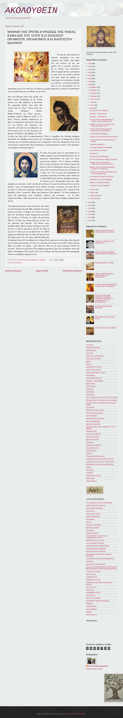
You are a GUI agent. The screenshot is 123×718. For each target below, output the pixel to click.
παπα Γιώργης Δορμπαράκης (98, 666)
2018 (90, 202)
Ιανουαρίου (93, 198)
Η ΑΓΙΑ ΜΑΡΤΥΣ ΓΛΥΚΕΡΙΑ (98, 150)
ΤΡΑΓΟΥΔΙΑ (90, 470)
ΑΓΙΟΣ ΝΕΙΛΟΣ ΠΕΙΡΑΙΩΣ (94, 508)
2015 (90, 208)
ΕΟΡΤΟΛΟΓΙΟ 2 (91, 386)
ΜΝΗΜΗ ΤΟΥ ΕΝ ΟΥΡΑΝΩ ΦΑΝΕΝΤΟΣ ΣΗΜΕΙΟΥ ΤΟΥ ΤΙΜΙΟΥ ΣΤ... (102, 168)
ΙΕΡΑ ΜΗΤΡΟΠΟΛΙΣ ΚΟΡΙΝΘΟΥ (96, 549)
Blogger (82, 714)
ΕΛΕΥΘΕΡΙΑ (90, 530)
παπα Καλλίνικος (91, 587)
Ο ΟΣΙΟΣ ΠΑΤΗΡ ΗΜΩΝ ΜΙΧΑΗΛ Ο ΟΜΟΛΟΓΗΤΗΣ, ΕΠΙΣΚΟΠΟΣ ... (101, 129)
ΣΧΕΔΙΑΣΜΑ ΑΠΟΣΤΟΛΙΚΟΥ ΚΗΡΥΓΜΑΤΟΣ (100, 462)
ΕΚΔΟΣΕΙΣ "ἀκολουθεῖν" (93, 525)
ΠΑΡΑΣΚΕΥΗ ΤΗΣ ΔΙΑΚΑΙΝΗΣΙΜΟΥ (101, 179)
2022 (90, 75)
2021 (90, 78)
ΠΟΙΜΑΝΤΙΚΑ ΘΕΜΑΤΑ (93, 445)
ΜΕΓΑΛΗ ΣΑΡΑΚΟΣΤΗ (93, 424)
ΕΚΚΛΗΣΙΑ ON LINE (92, 528)
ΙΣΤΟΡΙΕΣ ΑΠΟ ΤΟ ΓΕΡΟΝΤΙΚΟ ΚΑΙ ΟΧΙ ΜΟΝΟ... (102, 400)
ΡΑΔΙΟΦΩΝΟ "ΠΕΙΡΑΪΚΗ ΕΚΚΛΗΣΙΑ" (98, 601)
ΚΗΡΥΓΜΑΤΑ (90, 407)
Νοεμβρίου (93, 90)
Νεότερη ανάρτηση (13, 271)
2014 (90, 211)
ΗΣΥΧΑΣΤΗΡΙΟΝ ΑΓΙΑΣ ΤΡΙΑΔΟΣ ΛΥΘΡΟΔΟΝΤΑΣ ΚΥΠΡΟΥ (97, 536)
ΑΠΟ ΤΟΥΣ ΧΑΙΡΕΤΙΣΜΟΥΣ (95, 356)
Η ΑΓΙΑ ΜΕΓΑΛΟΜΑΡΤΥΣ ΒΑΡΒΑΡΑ (101, 147)
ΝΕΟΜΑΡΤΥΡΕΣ (91, 431)
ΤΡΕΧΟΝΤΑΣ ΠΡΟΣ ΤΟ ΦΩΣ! (104, 263)
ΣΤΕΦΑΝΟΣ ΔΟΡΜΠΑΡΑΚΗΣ (95, 456)
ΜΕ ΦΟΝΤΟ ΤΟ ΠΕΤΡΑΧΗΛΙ (95, 418)
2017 (90, 205)
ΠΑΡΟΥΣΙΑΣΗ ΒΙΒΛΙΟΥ (93, 434)
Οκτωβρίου (93, 93)
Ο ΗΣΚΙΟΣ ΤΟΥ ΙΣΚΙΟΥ (93, 571)
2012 (90, 217)
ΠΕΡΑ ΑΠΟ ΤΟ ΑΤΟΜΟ (93, 598)
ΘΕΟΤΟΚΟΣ (90, 392)
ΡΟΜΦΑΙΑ (89, 603)
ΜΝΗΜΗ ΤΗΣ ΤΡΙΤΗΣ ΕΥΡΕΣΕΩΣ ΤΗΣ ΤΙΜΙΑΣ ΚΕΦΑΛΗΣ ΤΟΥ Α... (102, 125)
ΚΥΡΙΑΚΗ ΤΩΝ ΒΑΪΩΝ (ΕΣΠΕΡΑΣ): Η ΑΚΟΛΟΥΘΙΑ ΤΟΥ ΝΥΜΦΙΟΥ (106, 285)
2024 (90, 69)
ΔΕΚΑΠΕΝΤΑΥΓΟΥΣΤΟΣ (94, 367)
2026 (90, 63)
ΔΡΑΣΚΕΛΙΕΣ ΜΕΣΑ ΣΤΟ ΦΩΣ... (96, 372)
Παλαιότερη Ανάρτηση (72, 271)
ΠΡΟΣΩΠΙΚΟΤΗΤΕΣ (92, 448)
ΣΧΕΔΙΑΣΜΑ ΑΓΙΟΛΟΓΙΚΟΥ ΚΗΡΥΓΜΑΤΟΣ (99, 459)
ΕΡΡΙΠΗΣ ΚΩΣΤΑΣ (92, 533)
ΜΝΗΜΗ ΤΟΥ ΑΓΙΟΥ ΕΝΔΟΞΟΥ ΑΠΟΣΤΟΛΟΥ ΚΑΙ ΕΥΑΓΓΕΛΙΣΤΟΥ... (102, 163)
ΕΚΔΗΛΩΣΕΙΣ (90, 375)
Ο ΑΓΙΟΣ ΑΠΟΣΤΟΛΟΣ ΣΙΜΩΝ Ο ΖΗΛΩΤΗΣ (103, 159)
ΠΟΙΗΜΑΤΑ (89, 442)
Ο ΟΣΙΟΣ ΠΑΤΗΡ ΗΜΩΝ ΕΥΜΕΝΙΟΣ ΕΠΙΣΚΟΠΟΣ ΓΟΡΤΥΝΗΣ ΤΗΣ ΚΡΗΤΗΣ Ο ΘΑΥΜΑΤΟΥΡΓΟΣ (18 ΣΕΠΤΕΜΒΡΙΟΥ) (104, 299)
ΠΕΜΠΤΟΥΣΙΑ (90, 595)
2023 (90, 72)
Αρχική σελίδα (42, 271)
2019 (90, 84)
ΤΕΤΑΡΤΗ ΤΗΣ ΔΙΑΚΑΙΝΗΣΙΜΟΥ (100, 185)
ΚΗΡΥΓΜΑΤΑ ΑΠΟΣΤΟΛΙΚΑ (95, 410)
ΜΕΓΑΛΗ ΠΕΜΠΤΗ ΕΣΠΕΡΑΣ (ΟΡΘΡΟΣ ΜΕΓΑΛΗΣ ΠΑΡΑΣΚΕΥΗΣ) (104, 275)
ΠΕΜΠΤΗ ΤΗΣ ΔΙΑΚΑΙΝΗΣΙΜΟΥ (100, 182)
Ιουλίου (92, 102)
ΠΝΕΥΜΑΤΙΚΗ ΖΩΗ (92, 439)
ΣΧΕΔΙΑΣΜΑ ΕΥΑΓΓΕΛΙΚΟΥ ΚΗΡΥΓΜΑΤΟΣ (100, 464)
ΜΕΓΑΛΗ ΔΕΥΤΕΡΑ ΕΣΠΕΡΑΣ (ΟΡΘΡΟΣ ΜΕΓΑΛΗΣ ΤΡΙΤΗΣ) (104, 231)
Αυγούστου (93, 99)
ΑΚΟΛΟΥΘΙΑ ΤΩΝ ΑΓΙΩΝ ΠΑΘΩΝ (105, 328)
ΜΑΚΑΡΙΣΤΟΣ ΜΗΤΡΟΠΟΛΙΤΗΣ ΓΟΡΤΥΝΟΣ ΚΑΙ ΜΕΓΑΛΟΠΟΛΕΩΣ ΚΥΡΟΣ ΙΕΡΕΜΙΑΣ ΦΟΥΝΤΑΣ (101, 568)
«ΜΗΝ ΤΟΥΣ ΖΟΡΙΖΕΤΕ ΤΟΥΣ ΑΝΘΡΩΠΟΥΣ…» (104, 242)
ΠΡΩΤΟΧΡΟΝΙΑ (91, 451)
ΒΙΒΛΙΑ (88, 361)
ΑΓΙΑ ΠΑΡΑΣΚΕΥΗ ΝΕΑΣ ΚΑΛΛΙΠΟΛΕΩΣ (99, 503)
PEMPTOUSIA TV (91, 615)
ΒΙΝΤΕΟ (88, 364)
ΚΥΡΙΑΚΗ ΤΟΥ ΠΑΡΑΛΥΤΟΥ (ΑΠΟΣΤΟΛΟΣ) (104, 137)
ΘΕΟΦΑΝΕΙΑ (90, 395)
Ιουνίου (92, 105)
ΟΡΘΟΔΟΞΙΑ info (91, 577)
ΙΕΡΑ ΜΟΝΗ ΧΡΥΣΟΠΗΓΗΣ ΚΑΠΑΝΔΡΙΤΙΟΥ (100, 559)
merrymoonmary (70, 714)
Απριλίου (93, 189)
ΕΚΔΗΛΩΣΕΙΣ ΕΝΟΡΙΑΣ (94, 378)
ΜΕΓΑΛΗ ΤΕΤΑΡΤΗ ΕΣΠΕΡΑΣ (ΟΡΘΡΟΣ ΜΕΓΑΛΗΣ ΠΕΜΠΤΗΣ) (105, 253)
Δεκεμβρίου (93, 87)
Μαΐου (92, 108)
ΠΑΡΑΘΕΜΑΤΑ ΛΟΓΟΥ (93, 592)
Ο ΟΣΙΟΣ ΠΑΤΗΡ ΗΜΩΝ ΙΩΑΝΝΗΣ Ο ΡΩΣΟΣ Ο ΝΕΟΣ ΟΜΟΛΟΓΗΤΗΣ (101, 120)
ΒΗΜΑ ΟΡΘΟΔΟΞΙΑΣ (93, 516)
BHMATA (89, 612)
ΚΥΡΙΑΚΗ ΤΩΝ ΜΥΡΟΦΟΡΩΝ (99, 156)
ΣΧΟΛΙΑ (88, 467)
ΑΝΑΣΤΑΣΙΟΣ (90, 511)
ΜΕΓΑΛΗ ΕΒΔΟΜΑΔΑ (93, 421)
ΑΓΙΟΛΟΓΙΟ (90, 345)
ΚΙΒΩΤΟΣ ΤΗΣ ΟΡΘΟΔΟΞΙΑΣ (95, 564)
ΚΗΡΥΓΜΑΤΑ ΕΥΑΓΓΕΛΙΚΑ (94, 413)
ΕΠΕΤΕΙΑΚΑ (90, 389)
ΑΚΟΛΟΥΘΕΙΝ (31, 11)
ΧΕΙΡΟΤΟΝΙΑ (90, 478)
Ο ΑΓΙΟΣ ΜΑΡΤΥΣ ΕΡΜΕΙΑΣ (99, 110)
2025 (90, 66)
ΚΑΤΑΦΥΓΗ (89, 561)
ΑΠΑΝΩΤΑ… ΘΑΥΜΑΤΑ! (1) (98, 117)
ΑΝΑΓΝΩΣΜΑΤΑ (91, 350)
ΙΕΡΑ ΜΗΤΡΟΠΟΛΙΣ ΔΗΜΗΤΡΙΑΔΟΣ (97, 546)
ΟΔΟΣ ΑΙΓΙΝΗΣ (91, 574)
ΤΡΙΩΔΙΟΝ (89, 473)
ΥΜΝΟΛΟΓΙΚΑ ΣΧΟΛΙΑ (93, 475)
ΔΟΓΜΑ (88, 522)
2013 (90, 214)
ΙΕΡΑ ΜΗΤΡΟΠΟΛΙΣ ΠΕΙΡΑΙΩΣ (96, 551)
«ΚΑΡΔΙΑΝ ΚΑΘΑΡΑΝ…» (98, 144)
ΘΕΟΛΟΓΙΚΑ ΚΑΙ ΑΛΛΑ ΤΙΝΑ (95, 540)
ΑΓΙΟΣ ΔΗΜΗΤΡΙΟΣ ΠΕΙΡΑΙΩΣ (96, 505)
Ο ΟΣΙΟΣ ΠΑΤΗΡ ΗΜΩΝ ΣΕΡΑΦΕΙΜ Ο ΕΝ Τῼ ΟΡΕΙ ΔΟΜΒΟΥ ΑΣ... (103, 172)
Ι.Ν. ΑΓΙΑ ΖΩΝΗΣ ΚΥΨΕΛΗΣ (95, 543)
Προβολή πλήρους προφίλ (94, 669)
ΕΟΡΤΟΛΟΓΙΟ (17, 262)
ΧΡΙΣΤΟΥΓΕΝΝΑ (91, 481)
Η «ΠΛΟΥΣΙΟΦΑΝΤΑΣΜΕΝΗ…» (100, 134)
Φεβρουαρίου (94, 195)
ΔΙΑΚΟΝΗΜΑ (90, 519)
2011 (90, 220)
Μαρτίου (93, 192)
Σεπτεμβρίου (94, 96)
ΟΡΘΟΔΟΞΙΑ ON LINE (93, 580)
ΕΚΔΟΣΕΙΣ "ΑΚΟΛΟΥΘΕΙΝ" (95, 381)
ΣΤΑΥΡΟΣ (89, 453)
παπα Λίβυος (90, 590)
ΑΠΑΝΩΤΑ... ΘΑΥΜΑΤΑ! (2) (98, 113)
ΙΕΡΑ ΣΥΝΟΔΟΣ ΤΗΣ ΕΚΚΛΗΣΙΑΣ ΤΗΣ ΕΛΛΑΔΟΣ (102, 397)
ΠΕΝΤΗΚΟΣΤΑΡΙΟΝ (92, 437)
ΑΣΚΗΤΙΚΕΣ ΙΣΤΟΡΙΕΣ (93, 359)
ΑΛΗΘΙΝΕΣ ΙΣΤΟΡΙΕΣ (93, 347)
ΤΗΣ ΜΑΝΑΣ (94, 153)
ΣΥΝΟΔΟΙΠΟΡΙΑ (91, 606)
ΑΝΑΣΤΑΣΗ (89, 353)
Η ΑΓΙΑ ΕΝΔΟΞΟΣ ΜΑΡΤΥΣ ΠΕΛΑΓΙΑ (102, 176)
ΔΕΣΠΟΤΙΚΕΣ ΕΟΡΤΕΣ (93, 370)
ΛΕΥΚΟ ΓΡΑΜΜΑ (91, 416)
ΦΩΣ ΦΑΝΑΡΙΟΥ (91, 609)
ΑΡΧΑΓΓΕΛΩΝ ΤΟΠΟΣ (93, 514)
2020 (90, 81)
